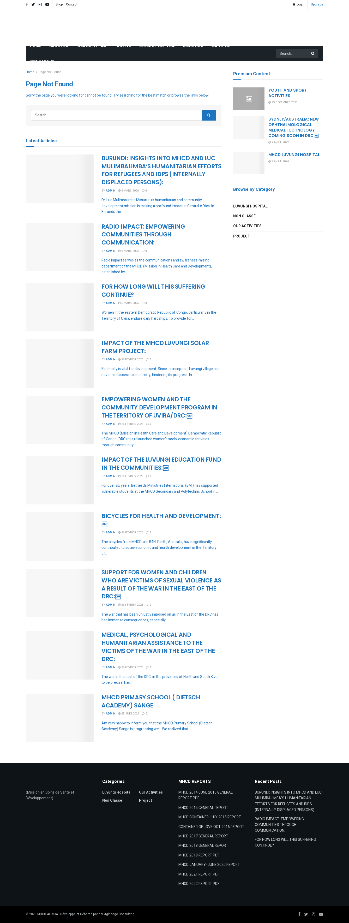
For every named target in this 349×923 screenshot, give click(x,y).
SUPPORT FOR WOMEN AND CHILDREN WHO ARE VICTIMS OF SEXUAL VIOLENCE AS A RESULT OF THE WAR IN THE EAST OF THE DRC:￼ (161, 584)
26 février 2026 (130, 359)
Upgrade (317, 4)
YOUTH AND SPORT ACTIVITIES (287, 92)
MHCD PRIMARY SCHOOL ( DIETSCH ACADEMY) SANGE (150, 701)
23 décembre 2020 (282, 102)
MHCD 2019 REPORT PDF (198, 855)
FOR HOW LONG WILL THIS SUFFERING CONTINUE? (153, 291)
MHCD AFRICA (47, 914)
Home (30, 72)
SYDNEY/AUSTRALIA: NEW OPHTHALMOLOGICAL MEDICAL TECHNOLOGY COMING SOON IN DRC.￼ (293, 127)
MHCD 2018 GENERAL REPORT (203, 845)
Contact (71, 4)
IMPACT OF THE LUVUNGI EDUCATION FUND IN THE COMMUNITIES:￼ (161, 464)
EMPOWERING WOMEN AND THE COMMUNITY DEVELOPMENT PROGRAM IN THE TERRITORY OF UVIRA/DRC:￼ (159, 407)
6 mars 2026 (128, 190)
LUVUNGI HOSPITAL (157, 45)
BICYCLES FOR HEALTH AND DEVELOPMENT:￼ (161, 520)
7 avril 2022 (278, 142)
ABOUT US (59, 45)
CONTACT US (42, 61)
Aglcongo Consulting (119, 914)
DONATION (193, 45)
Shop (59, 4)
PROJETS (123, 45)
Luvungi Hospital (250, 206)
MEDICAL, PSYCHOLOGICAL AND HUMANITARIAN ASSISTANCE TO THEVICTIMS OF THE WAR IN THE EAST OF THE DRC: (158, 647)
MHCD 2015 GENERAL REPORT (203, 808)
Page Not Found (50, 72)
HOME (35, 45)
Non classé (244, 216)
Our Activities (247, 226)
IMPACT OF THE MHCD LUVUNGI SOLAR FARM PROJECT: (155, 347)
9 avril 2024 (278, 161)
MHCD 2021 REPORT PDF (198, 874)
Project (241, 236)
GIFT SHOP (222, 45)
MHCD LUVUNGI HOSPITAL (294, 154)
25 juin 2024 (128, 713)
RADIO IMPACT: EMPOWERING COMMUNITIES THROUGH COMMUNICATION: (143, 235)
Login (298, 4)
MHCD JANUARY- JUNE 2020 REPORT (209, 864)
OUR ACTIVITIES (91, 45)
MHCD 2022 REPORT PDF (198, 883)
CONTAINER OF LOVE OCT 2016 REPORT (211, 827)
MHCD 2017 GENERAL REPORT (203, 836)
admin (110, 190)
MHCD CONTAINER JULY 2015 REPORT (209, 817)
